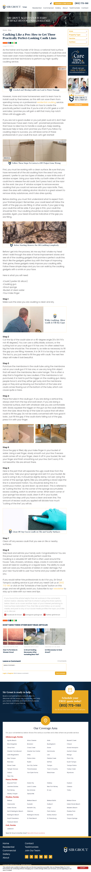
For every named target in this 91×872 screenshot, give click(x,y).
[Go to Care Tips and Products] (78, 62)
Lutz (48, 755)
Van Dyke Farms (32, 772)
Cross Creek (31, 747)
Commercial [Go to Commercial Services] (48, 8)
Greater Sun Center (33, 751)
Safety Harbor (52, 815)
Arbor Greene (31, 740)
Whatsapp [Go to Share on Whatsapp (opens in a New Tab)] (12, 43)
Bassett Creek (71, 740)
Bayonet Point (12, 783)
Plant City (70, 758)
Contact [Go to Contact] (84, 8)
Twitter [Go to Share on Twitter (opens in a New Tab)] (10, 43)
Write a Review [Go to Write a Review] (51, 3)
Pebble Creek (51, 758)
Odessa (69, 786)
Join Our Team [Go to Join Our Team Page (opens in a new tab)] (32, 850)
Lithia (29, 755)
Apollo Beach (11, 740)
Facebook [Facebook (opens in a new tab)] (31, 856)
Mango (69, 755)
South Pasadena (13, 818)
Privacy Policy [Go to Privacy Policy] (59, 867)
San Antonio (31, 790)
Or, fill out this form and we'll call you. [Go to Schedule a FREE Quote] (70, 709)
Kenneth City (31, 808)
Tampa (49, 765)
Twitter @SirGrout (53, 615)
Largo (49, 808)
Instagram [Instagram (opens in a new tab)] (26, 856)
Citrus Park (11, 747)
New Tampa (11, 758)
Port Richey (11, 790)
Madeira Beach (72, 808)
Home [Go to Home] (5, 30)
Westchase (51, 772)
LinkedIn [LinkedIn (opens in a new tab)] (45, 856)
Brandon (30, 744)
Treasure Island (12, 822)
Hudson (69, 783)
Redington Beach (13, 815)
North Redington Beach (15, 811)
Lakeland (10, 829)
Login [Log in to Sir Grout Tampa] (4, 673)
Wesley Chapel (12, 794)
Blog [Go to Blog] (9, 30)
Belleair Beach (32, 800)
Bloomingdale (12, 744)
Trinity (69, 790)
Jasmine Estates (12, 786)
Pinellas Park (71, 811)
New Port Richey (52, 786)
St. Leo (49, 790)
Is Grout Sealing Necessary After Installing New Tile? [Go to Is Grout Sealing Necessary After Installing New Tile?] (31, 652)
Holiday (49, 783)
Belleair (9, 800)
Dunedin (30, 804)
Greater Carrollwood (14, 751)
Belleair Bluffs (51, 800)
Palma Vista (31, 758)
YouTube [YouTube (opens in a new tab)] (41, 856)
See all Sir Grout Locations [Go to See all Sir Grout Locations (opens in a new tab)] (36, 833)
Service (72, 38)
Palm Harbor (51, 811)
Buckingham (51, 744)
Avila (48, 740)
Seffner (49, 762)
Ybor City (10, 776)
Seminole (70, 815)
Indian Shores (11, 808)
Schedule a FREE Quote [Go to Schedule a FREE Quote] (63, 3)
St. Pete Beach (32, 818)
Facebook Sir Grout (14, 615)
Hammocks (51, 751)
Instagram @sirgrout (33, 615)
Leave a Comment (12, 661)
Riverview (10, 762)
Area (71, 31)
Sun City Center (32, 765)
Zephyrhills (30, 794)
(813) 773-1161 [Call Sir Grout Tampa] (81, 3)
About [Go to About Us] (65, 8)
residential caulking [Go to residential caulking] (46, 102)
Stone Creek (11, 765)
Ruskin (29, 762)
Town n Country (52, 769)
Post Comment (60, 673)
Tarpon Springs (72, 818)
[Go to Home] (16, 6)
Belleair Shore (71, 800)
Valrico (9, 772)
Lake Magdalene (13, 755)
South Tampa (71, 762)
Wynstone (70, 772)
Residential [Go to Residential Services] (37, 8)
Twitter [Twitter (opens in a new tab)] (36, 856)
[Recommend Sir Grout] (78, 92)
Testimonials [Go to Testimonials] (74, 8)
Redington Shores (33, 815)
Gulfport (50, 804)
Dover (49, 747)
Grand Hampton (72, 747)
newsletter (58, 588)
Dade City (30, 783)
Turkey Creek (71, 769)
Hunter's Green (72, 751)
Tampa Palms (72, 765)
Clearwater (11, 804)
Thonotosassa (32, 769)
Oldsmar (30, 811)
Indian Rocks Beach (73, 804)
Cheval (69, 744)
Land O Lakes (31, 786)
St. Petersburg (52, 818)
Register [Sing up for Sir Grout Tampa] (11, 673)
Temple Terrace (12, 769)
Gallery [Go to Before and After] (58, 8)
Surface (72, 42)
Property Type (74, 35)
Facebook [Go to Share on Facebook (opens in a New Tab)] (8, 43)
